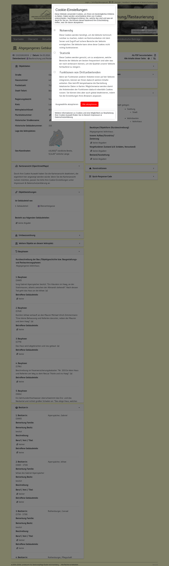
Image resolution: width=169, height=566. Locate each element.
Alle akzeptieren (89, 104)
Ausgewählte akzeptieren (66, 104)
